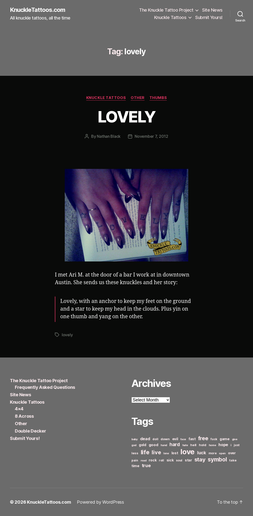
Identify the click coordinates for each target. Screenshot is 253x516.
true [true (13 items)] (146, 465)
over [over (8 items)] (232, 453)
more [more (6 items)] (213, 453)
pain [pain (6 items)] (134, 460)
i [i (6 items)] (231, 445)
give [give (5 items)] (234, 439)
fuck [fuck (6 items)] (214, 439)
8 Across (24, 416)
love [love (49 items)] (187, 451)
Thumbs (158, 98)
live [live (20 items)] (156, 452)
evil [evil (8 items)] (175, 439)
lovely (67, 334)
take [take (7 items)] (232, 460)
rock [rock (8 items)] (152, 460)
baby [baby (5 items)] (134, 439)
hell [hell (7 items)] (193, 445)
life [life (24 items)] (145, 452)
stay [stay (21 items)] (200, 459)
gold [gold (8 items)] (142, 445)
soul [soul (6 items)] (179, 460)
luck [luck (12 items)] (201, 452)
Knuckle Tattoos (170, 17)
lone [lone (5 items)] (166, 453)
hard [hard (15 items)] (174, 444)
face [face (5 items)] (183, 439)
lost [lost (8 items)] (174, 453)
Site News (212, 10)
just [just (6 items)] (236, 445)
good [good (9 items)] (153, 444)
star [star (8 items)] (188, 460)
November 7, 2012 (151, 136)
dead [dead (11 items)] (145, 438)
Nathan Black (109, 136)
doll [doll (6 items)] (155, 439)
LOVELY (126, 116)
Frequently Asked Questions (45, 387)
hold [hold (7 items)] (202, 445)
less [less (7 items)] (134, 453)
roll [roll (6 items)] (161, 460)
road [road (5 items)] (144, 460)
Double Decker (30, 431)
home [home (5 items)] (212, 445)
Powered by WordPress (100, 502)
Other (138, 98)
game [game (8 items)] (225, 439)
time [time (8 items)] (135, 466)
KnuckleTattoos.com (37, 10)
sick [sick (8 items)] (170, 460)
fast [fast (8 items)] (192, 439)
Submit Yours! (209, 17)
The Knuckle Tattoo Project (166, 10)
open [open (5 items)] (222, 453)
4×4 (19, 408)
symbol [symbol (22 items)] (217, 459)
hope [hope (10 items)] (223, 444)
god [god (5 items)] (133, 445)
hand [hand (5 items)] (164, 445)
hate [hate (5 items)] (185, 445)
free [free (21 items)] (203, 438)
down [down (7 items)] (165, 439)
